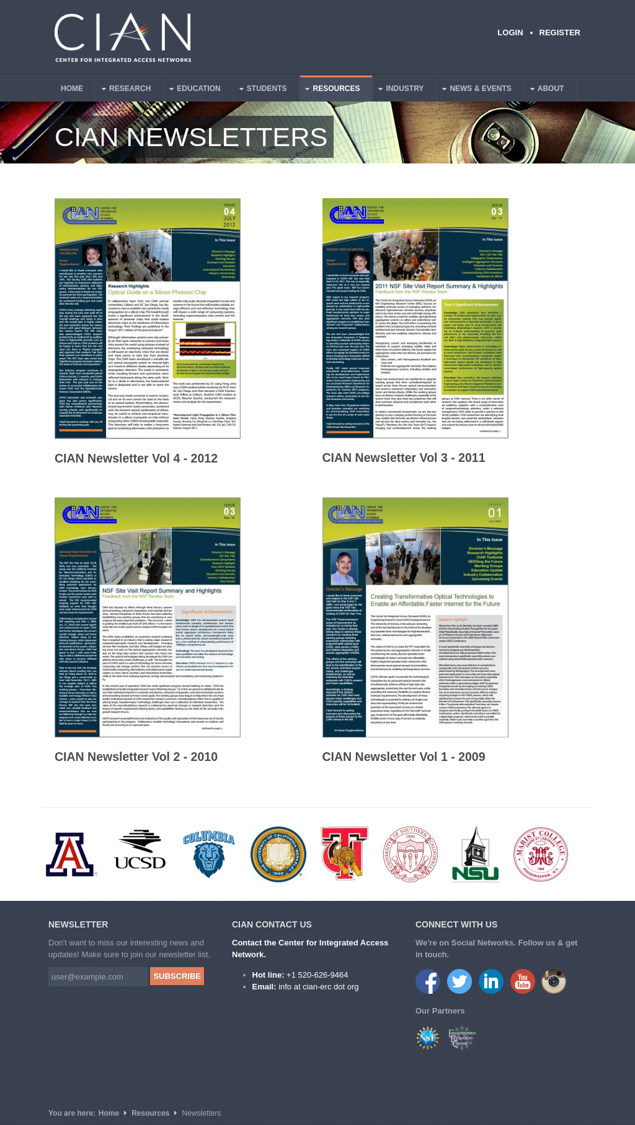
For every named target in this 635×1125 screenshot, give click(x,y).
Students (260, 90)
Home (72, 88)
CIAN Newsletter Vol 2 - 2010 (136, 756)
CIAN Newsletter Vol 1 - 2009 (404, 756)
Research (124, 90)
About (544, 90)
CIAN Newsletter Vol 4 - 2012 (136, 458)
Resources (330, 90)
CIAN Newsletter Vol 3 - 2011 (404, 457)
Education (192, 90)
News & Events (474, 90)
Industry (398, 90)
